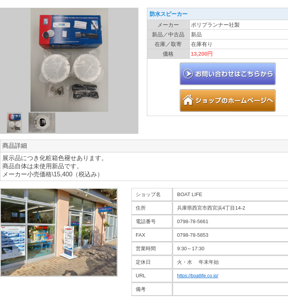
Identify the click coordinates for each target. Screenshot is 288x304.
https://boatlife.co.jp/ (197, 275)
